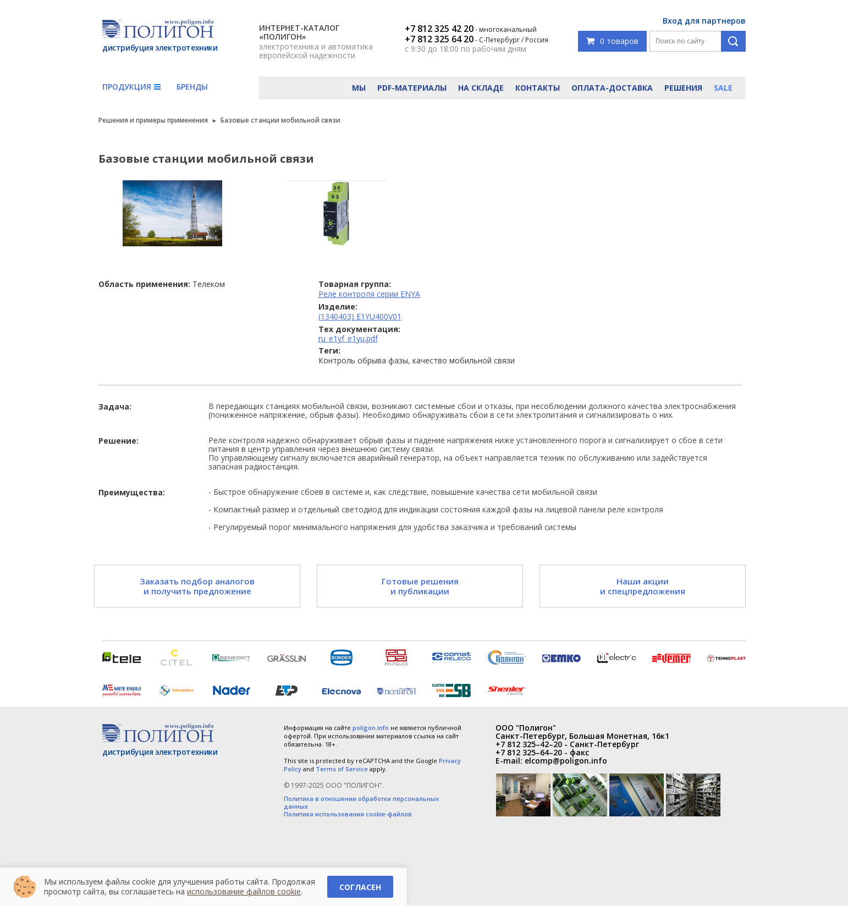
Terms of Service (342, 769)
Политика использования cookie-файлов (348, 814)
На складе (481, 87)
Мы (359, 87)
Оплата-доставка (612, 87)
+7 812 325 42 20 (439, 29)
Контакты (537, 87)
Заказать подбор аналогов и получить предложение (197, 586)
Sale (723, 87)
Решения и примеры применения (153, 120)
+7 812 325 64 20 (439, 39)
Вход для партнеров (704, 20)
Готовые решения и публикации (420, 586)
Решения (683, 87)
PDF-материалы (412, 87)
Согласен (360, 887)
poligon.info (371, 727)
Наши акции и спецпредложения (642, 586)
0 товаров (612, 41)
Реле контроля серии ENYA (369, 294)
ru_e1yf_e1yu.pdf (348, 338)
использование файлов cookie (244, 891)
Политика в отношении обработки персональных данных (361, 802)
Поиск (733, 41)
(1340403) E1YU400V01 (359, 316)
